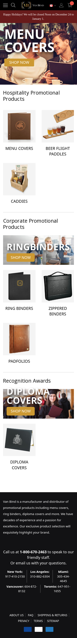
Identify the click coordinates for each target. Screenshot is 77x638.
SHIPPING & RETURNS (52, 615)
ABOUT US (16, 615)
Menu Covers (19, 148)
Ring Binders (19, 308)
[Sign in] (61, 5)
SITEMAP (53, 621)
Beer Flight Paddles (58, 151)
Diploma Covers (19, 464)
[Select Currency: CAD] (53, 6)
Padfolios (19, 361)
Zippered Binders (58, 311)
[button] (19, 62)
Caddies (19, 201)
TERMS (38, 621)
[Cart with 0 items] (70, 5)
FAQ (30, 615)
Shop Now (21, 257)
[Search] (13, 5)
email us (23, 562)
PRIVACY (23, 621)
